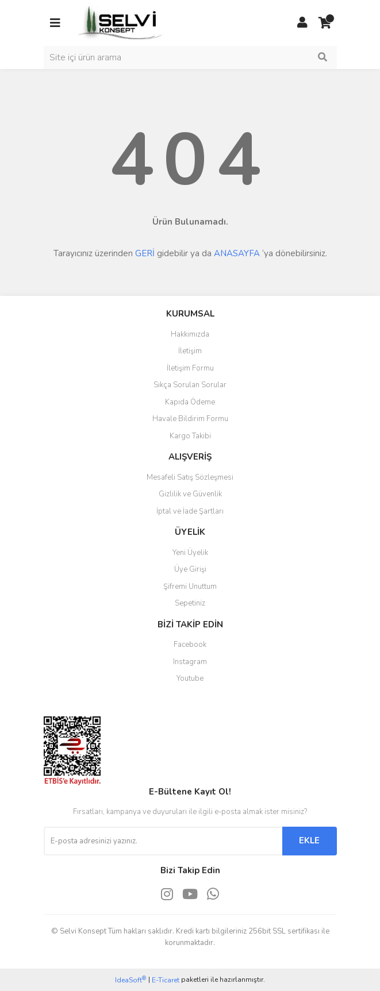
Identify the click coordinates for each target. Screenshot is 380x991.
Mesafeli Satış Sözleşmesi (190, 477)
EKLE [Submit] (309, 840)
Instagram (190, 662)
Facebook (190, 644)
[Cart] (325, 22)
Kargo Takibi (190, 436)
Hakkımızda (190, 334)
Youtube (190, 678)
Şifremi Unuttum (190, 586)
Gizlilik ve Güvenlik (190, 494)
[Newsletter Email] (163, 841)
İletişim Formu (190, 368)
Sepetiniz (190, 603)
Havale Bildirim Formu (190, 419)
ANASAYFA (237, 253)
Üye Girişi (190, 569)
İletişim (190, 351)
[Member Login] (302, 23)
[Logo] (121, 22)
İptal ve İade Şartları (190, 511)
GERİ (145, 253)
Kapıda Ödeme (190, 402)
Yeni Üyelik (190, 552)
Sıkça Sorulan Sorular (190, 385)
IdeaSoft (130, 980)
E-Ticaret (165, 980)
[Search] (190, 57)
